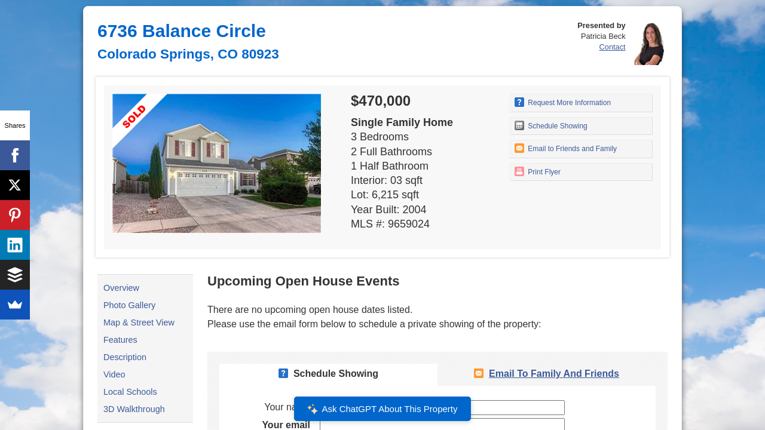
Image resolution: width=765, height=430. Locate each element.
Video (114, 374)
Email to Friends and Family (566, 148)
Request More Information (563, 102)
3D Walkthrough (134, 409)
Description (124, 357)
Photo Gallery (129, 305)
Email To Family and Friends (554, 373)
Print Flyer (538, 171)
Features (120, 340)
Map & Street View (139, 322)
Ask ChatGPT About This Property (382, 409)
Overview (121, 288)
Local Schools (130, 392)
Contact (612, 46)
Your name (287, 407)
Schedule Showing (551, 125)
